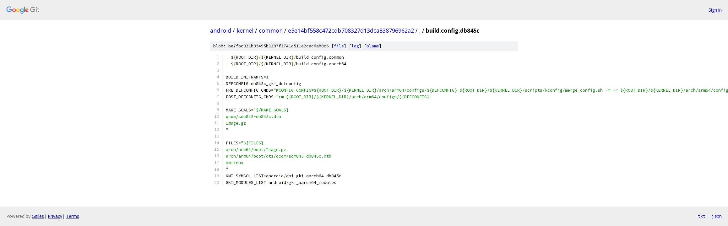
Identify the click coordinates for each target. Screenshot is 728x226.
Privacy (55, 216)
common (271, 30)
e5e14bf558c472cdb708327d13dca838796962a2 (351, 30)
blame (373, 46)
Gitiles (38, 216)
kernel (244, 30)
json (717, 216)
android (220, 30)
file (339, 46)
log (355, 46)
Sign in (715, 10)
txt (701, 216)
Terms (72, 216)
